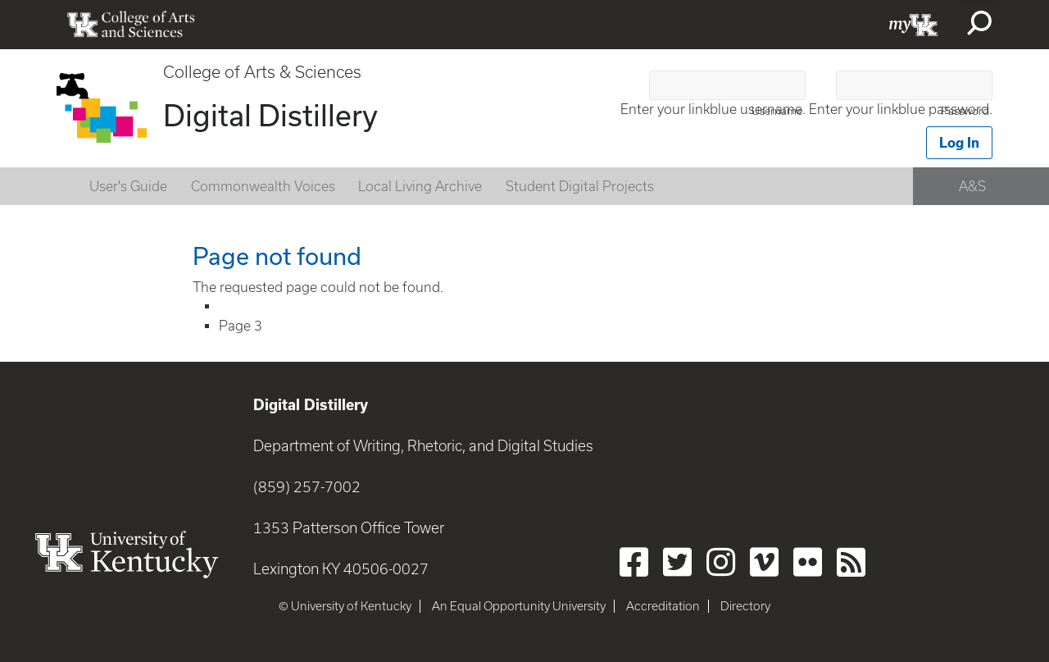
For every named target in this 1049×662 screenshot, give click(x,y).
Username (777, 111)
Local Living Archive (420, 186)
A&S (972, 186)
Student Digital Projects (580, 186)
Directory (745, 606)
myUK (913, 24)
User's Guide (128, 186)
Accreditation (663, 606)
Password (965, 111)
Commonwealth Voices (263, 186)
